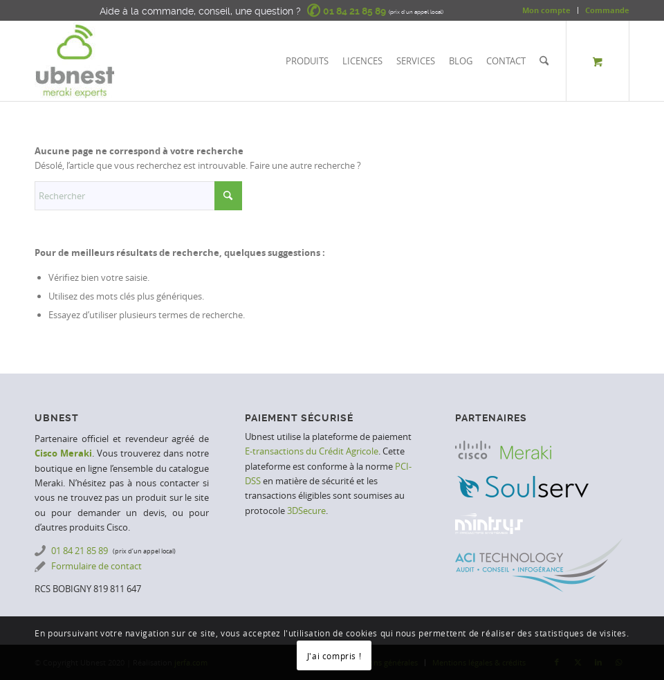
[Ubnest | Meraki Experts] (75, 61)
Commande (607, 10)
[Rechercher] (544, 61)
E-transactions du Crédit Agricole (311, 451)
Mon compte (546, 10)
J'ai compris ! (334, 655)
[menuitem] (546, 10)
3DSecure (306, 510)
